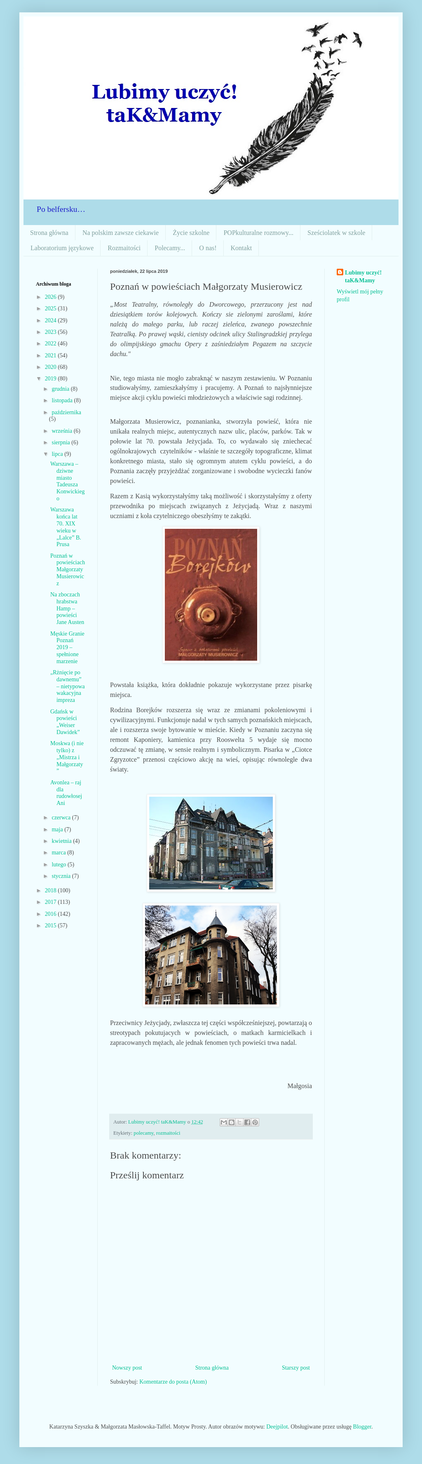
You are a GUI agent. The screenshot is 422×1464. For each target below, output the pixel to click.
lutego (60, 864)
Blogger (362, 1427)
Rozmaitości (124, 247)
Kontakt (241, 247)
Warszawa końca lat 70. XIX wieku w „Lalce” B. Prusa (65, 527)
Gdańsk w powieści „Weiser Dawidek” (65, 722)
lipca (58, 454)
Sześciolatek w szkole (336, 232)
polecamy (143, 1133)
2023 (51, 332)
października (66, 412)
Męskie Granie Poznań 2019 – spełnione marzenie (67, 647)
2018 (51, 890)
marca (59, 852)
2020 (51, 367)
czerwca (62, 817)
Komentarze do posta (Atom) (173, 1382)
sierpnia (61, 442)
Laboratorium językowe (62, 247)
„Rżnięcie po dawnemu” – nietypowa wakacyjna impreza (67, 686)
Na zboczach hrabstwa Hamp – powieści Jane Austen (67, 608)
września (62, 431)
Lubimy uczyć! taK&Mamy (363, 277)
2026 (51, 297)
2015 (51, 925)
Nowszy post (127, 1368)
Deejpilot (277, 1427)
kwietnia (62, 841)
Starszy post (296, 1368)
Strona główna (49, 232)
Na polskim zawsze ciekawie (120, 232)
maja (58, 829)
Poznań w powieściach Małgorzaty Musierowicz (67, 570)
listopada (63, 400)
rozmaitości (168, 1133)
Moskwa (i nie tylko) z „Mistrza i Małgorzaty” (67, 757)
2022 (51, 343)
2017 (51, 902)
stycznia (62, 876)
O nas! (207, 247)
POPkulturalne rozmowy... (258, 232)
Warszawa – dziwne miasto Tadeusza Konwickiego (67, 481)
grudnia (61, 389)
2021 (51, 355)
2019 (51, 378)
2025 (51, 308)
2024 (51, 320)
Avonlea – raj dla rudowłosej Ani (66, 792)
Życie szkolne (191, 232)
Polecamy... (170, 247)
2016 (51, 914)
